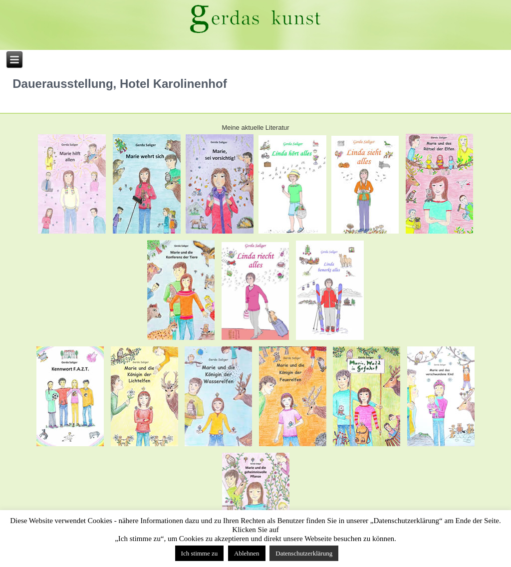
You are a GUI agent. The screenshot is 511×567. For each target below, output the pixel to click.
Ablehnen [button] (246, 553)
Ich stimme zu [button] (199, 553)
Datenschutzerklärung (303, 553)
